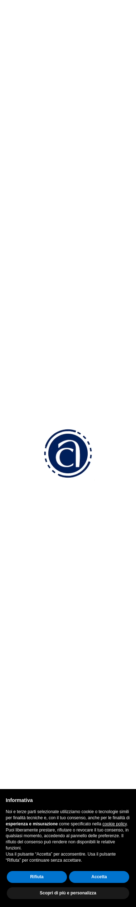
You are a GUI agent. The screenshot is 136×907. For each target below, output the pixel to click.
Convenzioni (27, 654)
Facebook (30, 766)
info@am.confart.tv (47, 531)
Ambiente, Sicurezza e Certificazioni (58, 709)
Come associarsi (33, 663)
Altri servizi (25, 728)
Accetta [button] (99, 876)
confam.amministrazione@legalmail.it (72, 545)
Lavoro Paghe (29, 690)
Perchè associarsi (34, 644)
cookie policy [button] (114, 823)
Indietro (68, 26)
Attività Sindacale (33, 718)
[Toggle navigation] (126, 11)
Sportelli (22, 737)
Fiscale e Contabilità (37, 699)
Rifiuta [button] (36, 876)
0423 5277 (36, 504)
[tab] (68, 53)
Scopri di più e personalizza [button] (68, 892)
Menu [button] (42, 53)
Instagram (30, 780)
